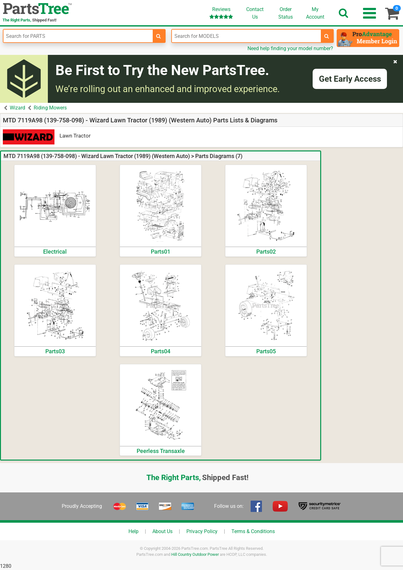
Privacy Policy (202, 531)
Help (133, 531)
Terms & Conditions (253, 531)
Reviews (221, 12)
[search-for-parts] (158, 36)
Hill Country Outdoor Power (195, 554)
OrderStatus (285, 13)
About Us (162, 531)
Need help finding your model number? (290, 48)
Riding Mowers (50, 108)
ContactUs (255, 13)
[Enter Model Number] (246, 36)
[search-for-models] (327, 36)
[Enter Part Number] (78, 36)
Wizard (17, 108)
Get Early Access (350, 79)
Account (315, 13)
